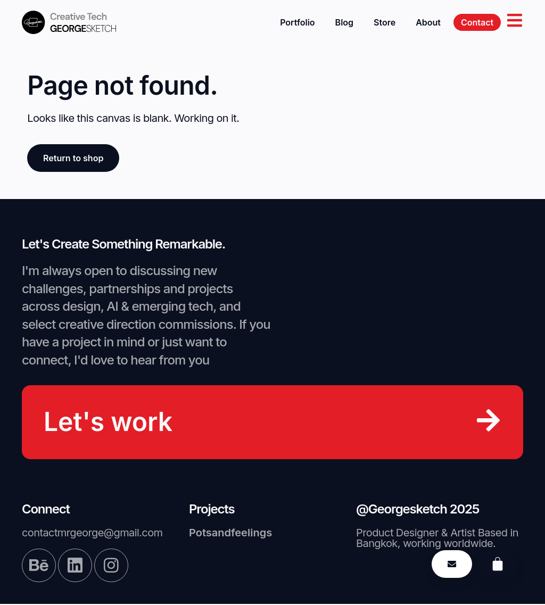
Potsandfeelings (230, 533)
